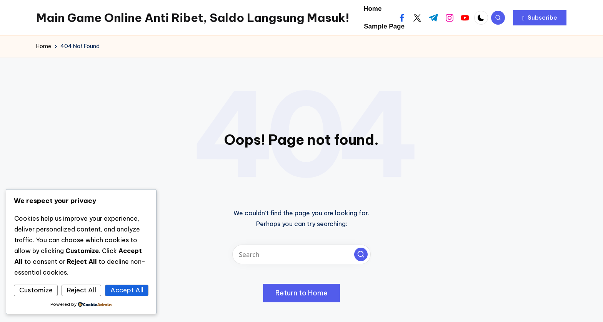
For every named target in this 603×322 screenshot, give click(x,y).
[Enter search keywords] (301, 254)
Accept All (126, 290)
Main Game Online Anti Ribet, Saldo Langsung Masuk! (192, 17)
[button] (540, 18)
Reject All (81, 290)
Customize (36, 290)
